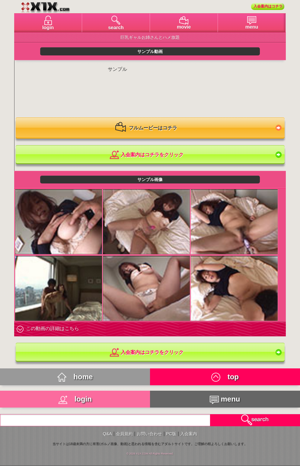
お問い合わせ (149, 433)
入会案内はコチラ (268, 6)
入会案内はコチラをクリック (146, 155)
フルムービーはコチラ (146, 128)
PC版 (171, 433)
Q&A (107, 433)
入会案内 (188, 433)
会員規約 (124, 433)
